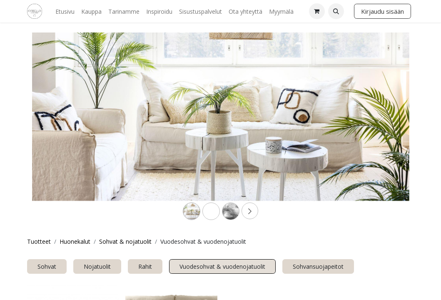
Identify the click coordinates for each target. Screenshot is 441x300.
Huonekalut (75, 241)
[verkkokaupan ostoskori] (317, 11)
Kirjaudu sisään (382, 11)
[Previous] (60, 130)
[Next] (381, 130)
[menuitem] (65, 11)
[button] (336, 11)
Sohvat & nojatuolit (125, 241)
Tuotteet (39, 241)
